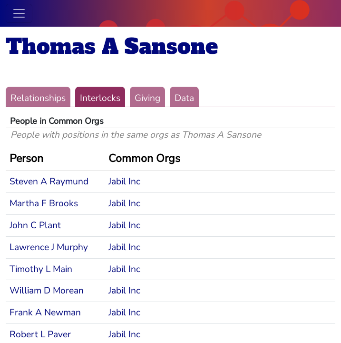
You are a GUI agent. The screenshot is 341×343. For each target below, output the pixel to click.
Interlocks (100, 98)
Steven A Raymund (49, 181)
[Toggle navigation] (19, 13)
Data (184, 98)
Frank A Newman (45, 312)
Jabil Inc (124, 181)
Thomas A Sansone (112, 46)
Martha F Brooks (44, 203)
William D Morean (47, 290)
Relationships (38, 98)
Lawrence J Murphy (49, 247)
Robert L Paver (40, 334)
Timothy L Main (41, 269)
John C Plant (35, 225)
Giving (147, 98)
